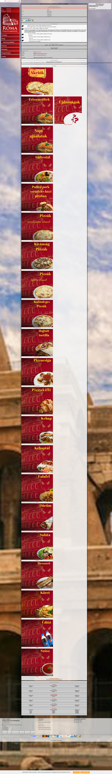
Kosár (4, 56)
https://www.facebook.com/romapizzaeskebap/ (12, 724)
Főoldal (4, 35)
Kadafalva (54, 699)
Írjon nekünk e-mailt (78, 722)
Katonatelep (54, 703)
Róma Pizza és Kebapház (11, 720)
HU (6, 1)
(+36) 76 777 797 (11, 1)
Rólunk (4, 46)
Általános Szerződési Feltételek (44, 722)
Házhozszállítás (8, 42)
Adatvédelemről (85, 772)
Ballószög (54, 684)
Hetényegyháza (54, 694)
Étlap (3, 39)
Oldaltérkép (40, 720)
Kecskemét (54, 708)
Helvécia (54, 689)
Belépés (18, 1)
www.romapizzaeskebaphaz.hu (40, 55)
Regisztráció (6, 53)
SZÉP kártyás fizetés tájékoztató (44, 729)
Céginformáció (41, 725)
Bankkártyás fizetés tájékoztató (44, 727)
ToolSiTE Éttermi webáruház (56, 740)
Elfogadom (76, 772)
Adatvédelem (40, 723)
